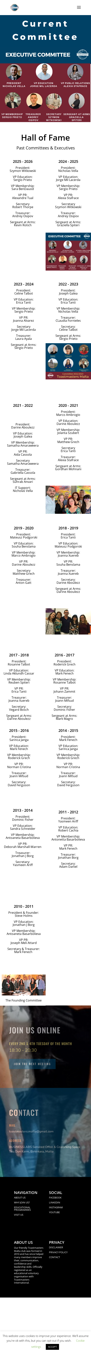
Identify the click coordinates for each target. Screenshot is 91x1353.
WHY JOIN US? (22, 1202)
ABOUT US (20, 1197)
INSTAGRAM (56, 1207)
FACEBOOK (55, 1197)
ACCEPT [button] (52, 1346)
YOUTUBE (54, 1212)
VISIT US (18, 1214)
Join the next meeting (32, 1064)
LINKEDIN (54, 1202)
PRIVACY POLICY (58, 1252)
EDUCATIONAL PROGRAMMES (22, 1208)
